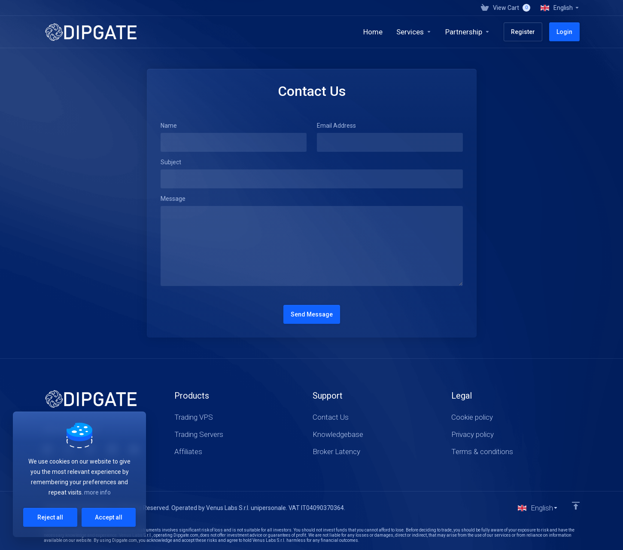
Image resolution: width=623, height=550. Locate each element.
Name (169, 125)
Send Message (312, 314)
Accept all (108, 517)
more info (97, 492)
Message (173, 198)
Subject (171, 162)
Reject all (50, 517)
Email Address (336, 125)
